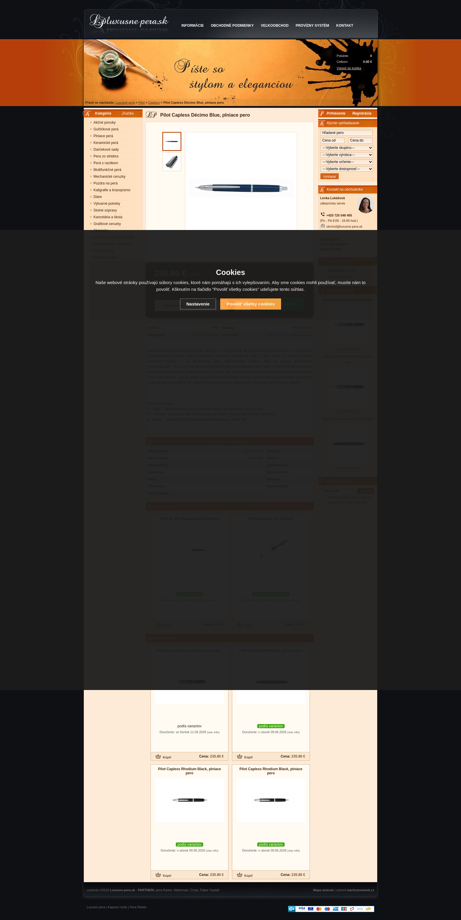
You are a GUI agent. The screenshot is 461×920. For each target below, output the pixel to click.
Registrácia (361, 113)
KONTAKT (344, 25)
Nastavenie (198, 303)
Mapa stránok (323, 890)
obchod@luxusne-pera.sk (344, 226)
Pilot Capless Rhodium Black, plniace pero (189, 771)
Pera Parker (138, 907)
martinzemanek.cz (360, 890)
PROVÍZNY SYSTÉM (312, 25)
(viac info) (213, 732)
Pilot (141, 102)
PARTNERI (146, 890)
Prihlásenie (336, 113)
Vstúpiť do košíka (349, 68)
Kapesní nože (117, 907)
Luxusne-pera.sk (122, 890)
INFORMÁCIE (192, 25)
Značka (127, 113)
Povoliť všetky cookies (251, 303)
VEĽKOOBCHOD (275, 25)
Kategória (101, 113)
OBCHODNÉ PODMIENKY (232, 25)
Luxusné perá (125, 102)
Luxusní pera (96, 907)
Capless (154, 102)
